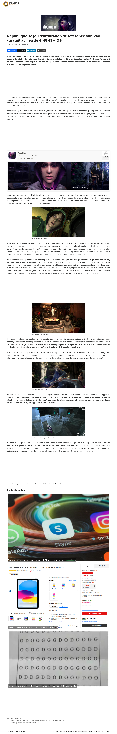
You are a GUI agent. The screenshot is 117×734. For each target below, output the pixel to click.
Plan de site (105, 731)
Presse (98, 731)
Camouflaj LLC (32, 156)
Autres (109, 4)
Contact (62, 731)
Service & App (87, 4)
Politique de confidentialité (86, 731)
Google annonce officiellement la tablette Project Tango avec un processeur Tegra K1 (38, 720)
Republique (22, 153)
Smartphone (55, 4)
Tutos (100, 4)
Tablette (33, 4)
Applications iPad (15, 718)
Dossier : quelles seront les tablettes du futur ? (25, 723)
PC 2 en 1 (65, 4)
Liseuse (44, 4)
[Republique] (12, 159)
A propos (56, 731)
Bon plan (74, 4)
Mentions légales (71, 731)
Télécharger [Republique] (106, 156)
